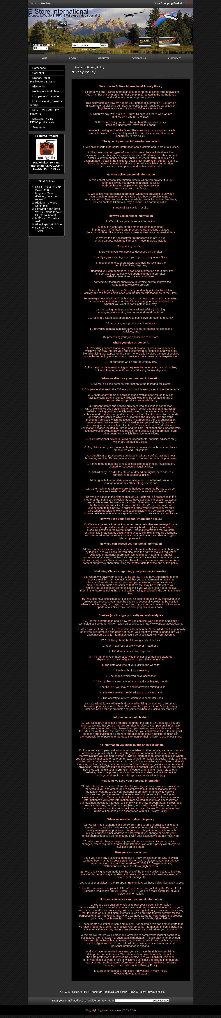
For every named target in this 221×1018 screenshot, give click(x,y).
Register (46, 3)
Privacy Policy (95, 67)
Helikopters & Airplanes (46, 91)
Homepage (39, 67)
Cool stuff (38, 72)
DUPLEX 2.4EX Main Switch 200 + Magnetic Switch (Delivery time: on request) (48, 193)
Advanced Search (90, 49)
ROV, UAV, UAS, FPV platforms (44, 111)
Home (44, 58)
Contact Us (139, 58)
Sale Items (38, 127)
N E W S (65, 991)
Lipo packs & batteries (46, 96)
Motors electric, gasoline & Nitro (46, 103)
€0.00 (188, 3)
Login (72, 58)
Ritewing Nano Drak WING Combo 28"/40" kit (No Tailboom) (48, 212)
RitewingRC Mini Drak (48, 224)
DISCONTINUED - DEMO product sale (42, 120)
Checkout (174, 58)
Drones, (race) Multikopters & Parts (42, 79)
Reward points (156, 991)
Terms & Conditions (116, 991)
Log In (33, 3)
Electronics (39, 86)
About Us (97, 991)
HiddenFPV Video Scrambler (46, 204)
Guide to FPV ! (80, 991)
